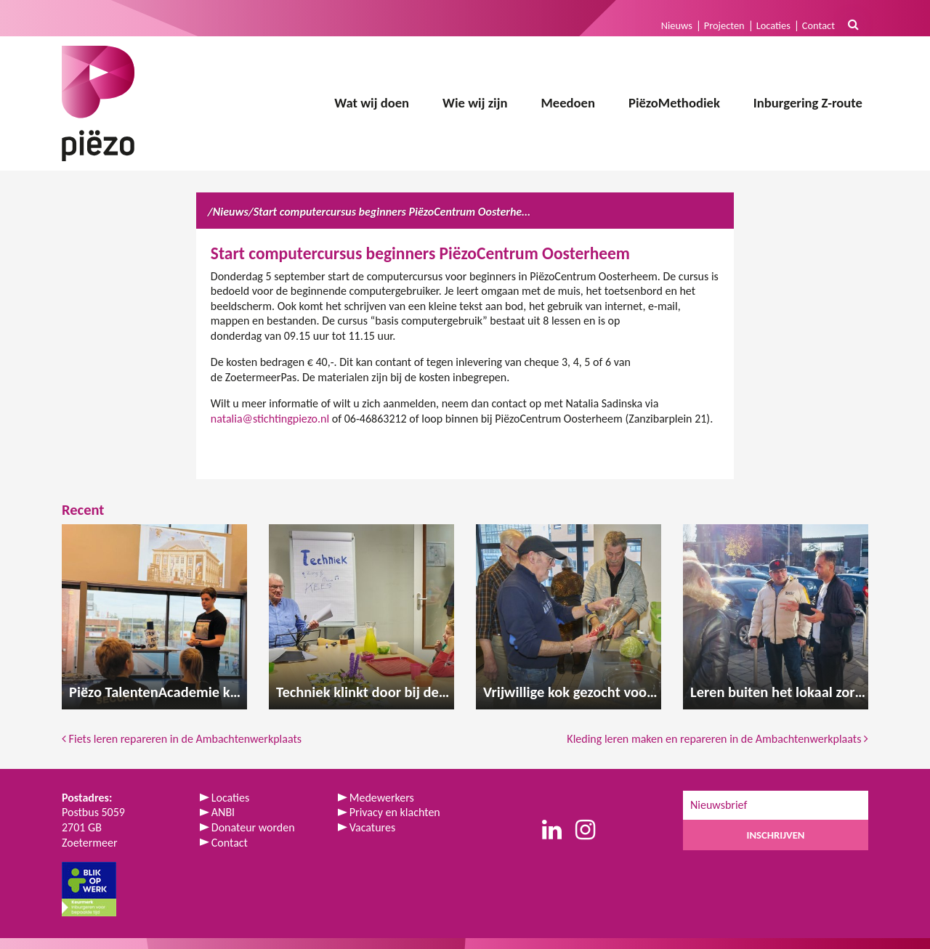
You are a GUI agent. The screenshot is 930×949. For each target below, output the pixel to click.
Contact (818, 25)
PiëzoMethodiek (674, 102)
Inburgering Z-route (807, 102)
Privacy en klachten (394, 812)
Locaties (773, 25)
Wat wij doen (371, 102)
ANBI (223, 812)
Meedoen (568, 102)
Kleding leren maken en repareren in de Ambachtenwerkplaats (717, 739)
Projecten (724, 25)
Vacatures (372, 827)
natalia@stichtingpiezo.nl (270, 418)
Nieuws (676, 25)
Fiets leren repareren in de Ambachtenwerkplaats (182, 739)
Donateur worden (253, 827)
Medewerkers (381, 798)
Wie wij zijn (474, 102)
